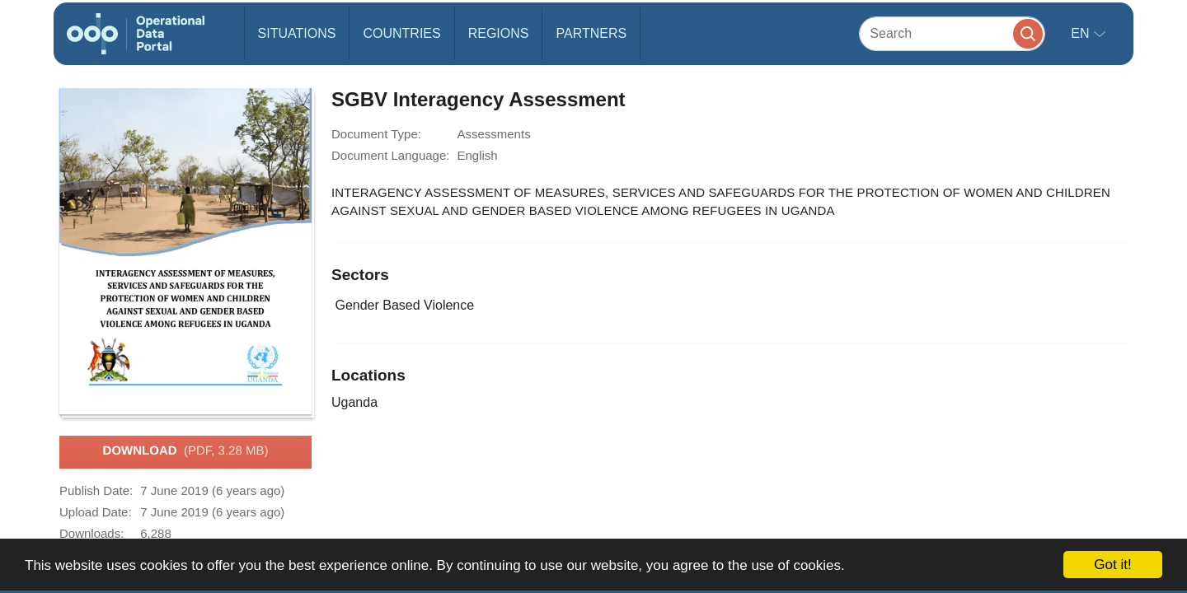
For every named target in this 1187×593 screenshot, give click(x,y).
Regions (498, 33)
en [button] (1082, 33)
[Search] (952, 33)
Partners (591, 33)
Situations (297, 33)
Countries (401, 33)
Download (186, 451)
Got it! (1112, 564)
